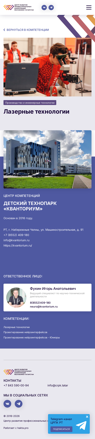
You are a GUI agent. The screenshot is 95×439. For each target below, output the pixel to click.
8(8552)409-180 (40, 302)
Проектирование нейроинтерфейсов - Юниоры (32, 337)
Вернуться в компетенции (28, 30)
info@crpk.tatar (58, 385)
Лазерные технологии (17, 327)
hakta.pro (22, 427)
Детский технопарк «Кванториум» (30, 206)
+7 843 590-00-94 (16, 385)
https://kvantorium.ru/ (18, 245)
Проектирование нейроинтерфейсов (25, 332)
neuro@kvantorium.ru (44, 306)
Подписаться (61, 429)
